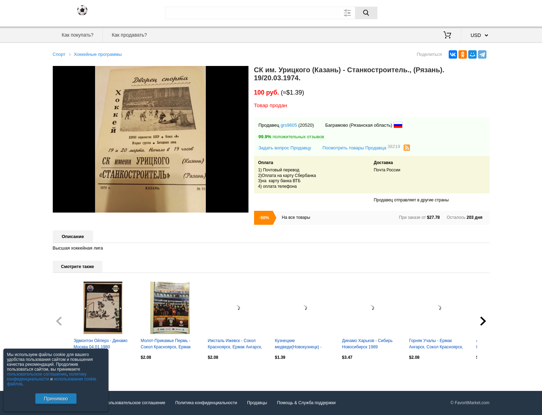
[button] (242, 72)
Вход (448, 12)
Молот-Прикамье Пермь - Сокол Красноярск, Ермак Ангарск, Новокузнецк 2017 (167, 344)
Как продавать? (129, 35)
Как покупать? (77, 35)
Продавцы (257, 402)
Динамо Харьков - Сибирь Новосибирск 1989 (367, 343)
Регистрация (475, 12)
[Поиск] (366, 13)
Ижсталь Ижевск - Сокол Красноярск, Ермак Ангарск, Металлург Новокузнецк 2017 (236, 344)
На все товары (296, 217)
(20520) (306, 125)
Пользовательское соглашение (135, 402)
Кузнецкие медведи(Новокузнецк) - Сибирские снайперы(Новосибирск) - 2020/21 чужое (300, 344)
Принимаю (56, 398)
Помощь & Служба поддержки (306, 402)
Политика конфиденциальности (206, 402)
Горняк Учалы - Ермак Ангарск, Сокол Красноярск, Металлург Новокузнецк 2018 (437, 344)
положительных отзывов (291, 136)
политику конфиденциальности (47, 376)
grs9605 (289, 125)
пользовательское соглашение (37, 374)
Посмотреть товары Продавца (361, 147)
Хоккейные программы (98, 54)
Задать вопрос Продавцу (285, 147)
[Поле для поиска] (271, 13)
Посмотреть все (68, 372)
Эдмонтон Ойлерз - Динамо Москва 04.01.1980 (101, 343)
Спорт (59, 54)
